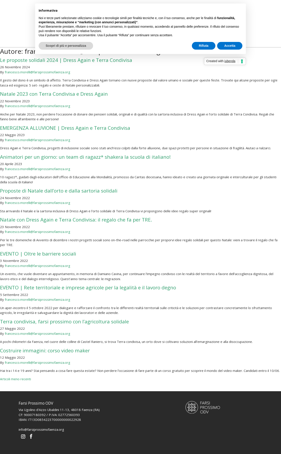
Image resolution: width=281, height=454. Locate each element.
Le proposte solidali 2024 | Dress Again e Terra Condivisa (66, 60)
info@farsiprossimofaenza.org (41, 429)
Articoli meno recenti (15, 379)
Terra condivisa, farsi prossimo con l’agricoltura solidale (64, 321)
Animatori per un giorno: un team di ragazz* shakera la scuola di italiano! (85, 156)
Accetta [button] (229, 45)
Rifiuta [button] (204, 45)
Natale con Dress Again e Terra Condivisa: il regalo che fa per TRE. (76, 219)
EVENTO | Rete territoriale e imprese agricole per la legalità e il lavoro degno (88, 287)
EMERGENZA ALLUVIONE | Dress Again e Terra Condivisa (65, 127)
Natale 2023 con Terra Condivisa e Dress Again (54, 93)
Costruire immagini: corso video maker (45, 350)
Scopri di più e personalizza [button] (66, 45)
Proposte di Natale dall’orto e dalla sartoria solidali (58, 190)
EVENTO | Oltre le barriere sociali (38, 253)
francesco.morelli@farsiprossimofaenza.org (37, 72)
